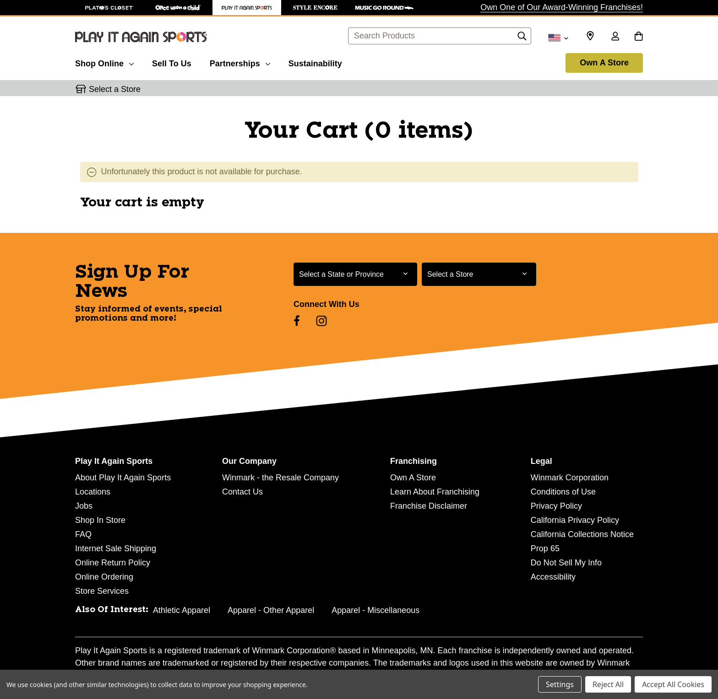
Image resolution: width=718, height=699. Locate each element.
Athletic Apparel (181, 610)
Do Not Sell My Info (566, 562)
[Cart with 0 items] (638, 37)
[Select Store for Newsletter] (479, 274)
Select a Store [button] (115, 89)
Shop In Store (100, 520)
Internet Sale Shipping (115, 548)
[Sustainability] (315, 62)
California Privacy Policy (575, 520)
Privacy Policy (556, 506)
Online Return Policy (112, 562)
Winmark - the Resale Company (280, 477)
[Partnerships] (240, 62)
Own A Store (604, 62)
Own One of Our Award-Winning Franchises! (561, 7)
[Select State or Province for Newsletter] (355, 274)
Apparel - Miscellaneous (375, 610)
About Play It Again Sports (123, 477)
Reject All (608, 684)
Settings (560, 684)
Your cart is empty (142, 202)
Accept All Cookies (673, 684)
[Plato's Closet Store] (109, 7)
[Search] (522, 38)
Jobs (83, 506)
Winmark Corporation (570, 477)
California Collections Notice (582, 534)
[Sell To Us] (172, 62)
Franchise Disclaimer (428, 506)
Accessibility (553, 576)
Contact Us (242, 491)
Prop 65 (545, 548)
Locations (92, 491)
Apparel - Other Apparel (271, 610)
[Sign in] (614, 37)
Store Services (102, 591)
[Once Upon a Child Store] (178, 7)
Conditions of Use (563, 491)
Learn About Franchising (434, 491)
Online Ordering (104, 576)
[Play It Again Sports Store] (246, 7)
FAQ (83, 534)
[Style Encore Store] (315, 7)
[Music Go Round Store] (384, 7)
